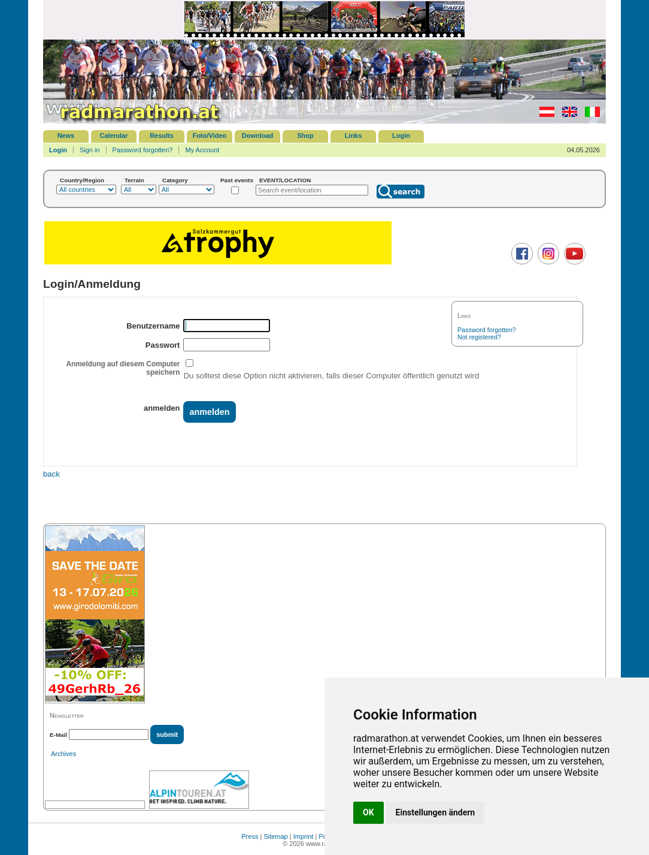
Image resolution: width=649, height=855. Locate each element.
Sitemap (275, 836)
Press (249, 836)
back (51, 473)
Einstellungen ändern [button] (435, 812)
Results (162, 135)
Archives (63, 753)
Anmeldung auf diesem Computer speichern (123, 368)
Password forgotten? (143, 149)
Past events (236, 180)
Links (353, 135)
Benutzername (153, 325)
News (66, 135)
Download (258, 135)
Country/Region (82, 180)
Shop (305, 135)
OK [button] (368, 812)
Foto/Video (210, 135)
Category (175, 180)
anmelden (162, 408)
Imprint (303, 836)
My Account (202, 149)
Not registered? (479, 337)
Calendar (113, 135)
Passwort (162, 345)
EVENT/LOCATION (285, 180)
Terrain (134, 180)
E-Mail (58, 734)
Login (401, 135)
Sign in (90, 149)
